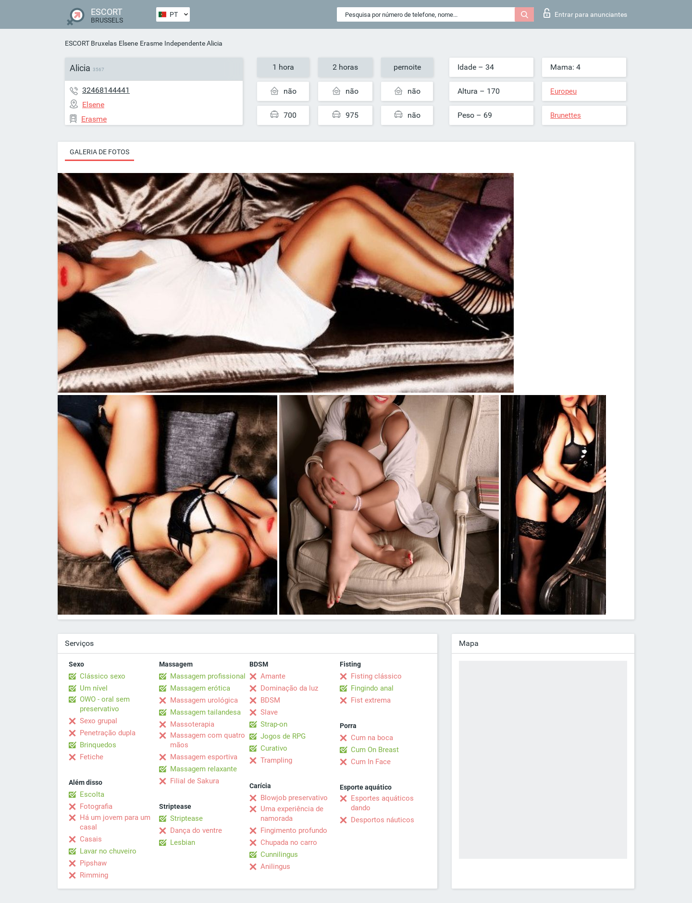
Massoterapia (192, 724)
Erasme (151, 43)
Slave (269, 712)
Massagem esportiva (203, 757)
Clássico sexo (102, 676)
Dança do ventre (196, 830)
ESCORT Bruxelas (91, 43)
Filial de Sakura (194, 781)
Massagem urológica (204, 700)
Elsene (128, 43)
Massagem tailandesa (205, 712)
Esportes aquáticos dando (382, 803)
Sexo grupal (98, 721)
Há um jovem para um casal (115, 822)
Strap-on (273, 724)
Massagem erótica (200, 688)
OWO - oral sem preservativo (105, 704)
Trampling (276, 760)
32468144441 (106, 90)
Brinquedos (98, 745)
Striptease (186, 818)
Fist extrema (371, 700)
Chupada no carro (288, 842)
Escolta (92, 794)
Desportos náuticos (382, 820)
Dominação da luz (289, 688)
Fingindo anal (372, 688)
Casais (91, 839)
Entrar (585, 13)
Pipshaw (93, 863)
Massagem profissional (208, 676)
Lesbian (182, 842)
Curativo (273, 748)
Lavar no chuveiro (108, 851)
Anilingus (275, 866)
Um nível (94, 688)
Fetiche (91, 757)
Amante (272, 676)
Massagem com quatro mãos (207, 740)
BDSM (270, 700)
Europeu (563, 91)
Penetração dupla (108, 733)
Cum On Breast (375, 749)
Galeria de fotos (99, 152)
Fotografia (96, 806)
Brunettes (565, 115)
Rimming (94, 875)
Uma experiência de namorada (291, 813)
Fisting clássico (376, 676)
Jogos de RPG (283, 736)
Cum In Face (371, 761)
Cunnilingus (279, 854)
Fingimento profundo (293, 830)
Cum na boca (372, 737)
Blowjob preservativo (294, 797)
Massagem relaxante (203, 769)
